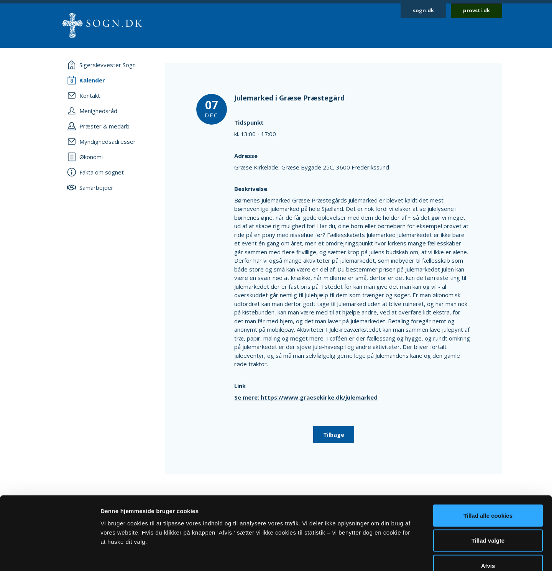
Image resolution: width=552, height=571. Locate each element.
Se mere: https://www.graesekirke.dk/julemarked (306, 397)
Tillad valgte (488, 495)
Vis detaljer (398, 556)
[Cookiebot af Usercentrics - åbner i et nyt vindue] (49, 556)
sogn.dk (423, 10)
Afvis (488, 520)
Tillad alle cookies (488, 470)
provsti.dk (476, 10)
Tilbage (333, 434)
